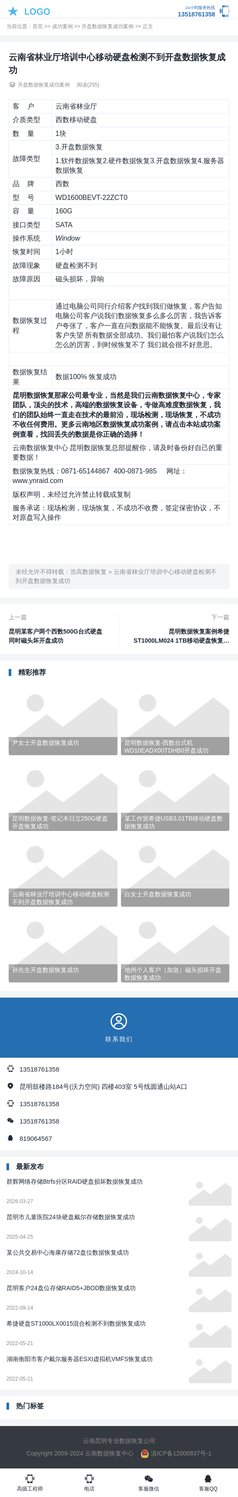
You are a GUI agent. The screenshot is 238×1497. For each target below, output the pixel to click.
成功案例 (62, 26)
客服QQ (208, 1483)
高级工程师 (29, 1483)
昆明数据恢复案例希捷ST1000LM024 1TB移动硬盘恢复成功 (181, 636)
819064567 (36, 1138)
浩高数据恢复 (88, 571)
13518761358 (196, 11)
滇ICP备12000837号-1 (176, 1453)
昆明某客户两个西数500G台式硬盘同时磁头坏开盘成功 (55, 636)
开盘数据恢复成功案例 (108, 26)
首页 (38, 26)
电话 (89, 1483)
